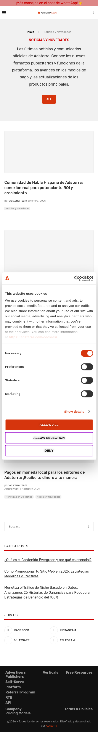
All (48, 99)
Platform (13, 687)
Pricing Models (18, 713)
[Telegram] (72, 640)
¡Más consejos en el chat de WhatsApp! (47, 3)
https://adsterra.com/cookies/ (33, 337)
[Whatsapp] (26, 640)
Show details (74, 411)
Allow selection (49, 438)
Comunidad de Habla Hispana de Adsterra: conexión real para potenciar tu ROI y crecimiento (43, 188)
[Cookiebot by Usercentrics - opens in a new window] (74, 278)
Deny (49, 450)
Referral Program (20, 692)
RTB (8, 697)
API (8, 703)
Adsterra (51, 725)
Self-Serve (14, 682)
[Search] (94, 13)
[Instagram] (72, 630)
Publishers (14, 677)
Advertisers (15, 672)
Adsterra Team (18, 201)
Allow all (49, 424)
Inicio (30, 32)
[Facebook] (26, 630)
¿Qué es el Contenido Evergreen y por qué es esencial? (48, 560)
